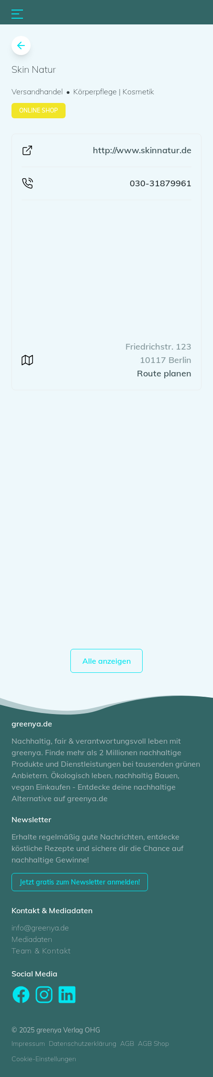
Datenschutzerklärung (82, 1043)
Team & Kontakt (41, 950)
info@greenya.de (40, 927)
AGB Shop (153, 1043)
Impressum (28, 1043)
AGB (127, 1043)
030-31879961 (160, 183)
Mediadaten (31, 939)
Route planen (164, 373)
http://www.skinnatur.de (142, 150)
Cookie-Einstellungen (43, 1058)
